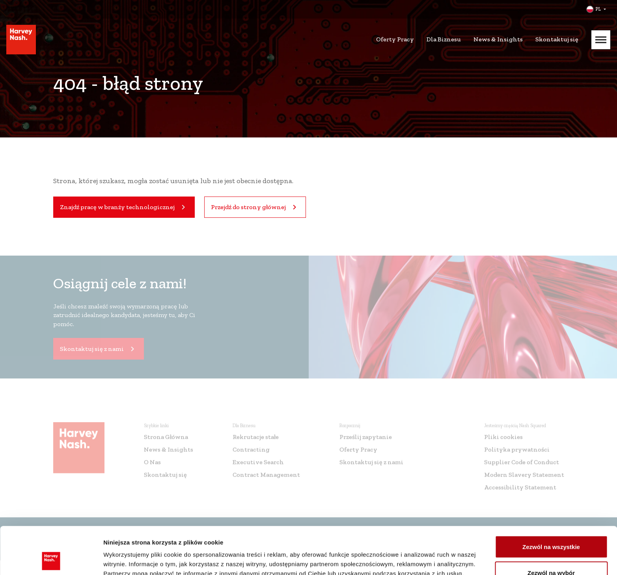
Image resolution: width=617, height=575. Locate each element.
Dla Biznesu (444, 39)
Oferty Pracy (395, 39)
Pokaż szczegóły (420, 554)
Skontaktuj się (556, 39)
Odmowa (551, 554)
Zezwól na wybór (551, 528)
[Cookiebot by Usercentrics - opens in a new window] (51, 560)
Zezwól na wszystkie (551, 502)
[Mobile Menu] (601, 40)
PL (598, 9)
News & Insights (498, 39)
